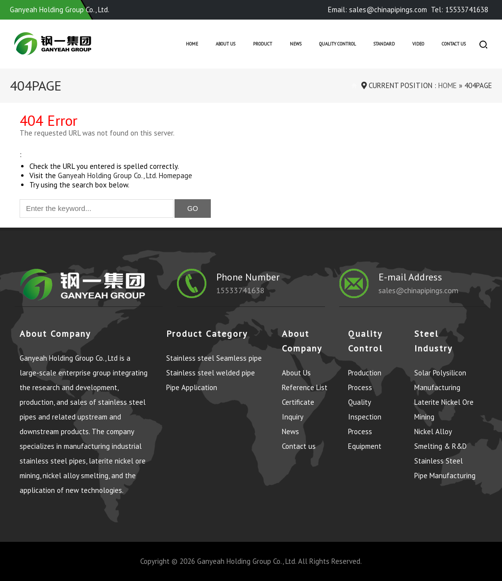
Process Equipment (364, 439)
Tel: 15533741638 (459, 9)
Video (418, 44)
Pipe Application (191, 387)
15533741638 (240, 290)
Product (262, 44)
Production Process (364, 380)
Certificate (298, 402)
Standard (384, 44)
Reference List (304, 387)
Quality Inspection (364, 409)
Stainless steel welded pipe (210, 372)
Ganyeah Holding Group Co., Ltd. (246, 561)
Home (192, 44)
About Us (225, 44)
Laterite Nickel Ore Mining (444, 409)
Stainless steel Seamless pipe (214, 358)
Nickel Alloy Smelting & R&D (440, 439)
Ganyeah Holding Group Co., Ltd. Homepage (125, 175)
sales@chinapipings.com (418, 290)
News (295, 44)
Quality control (337, 44)
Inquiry (292, 416)
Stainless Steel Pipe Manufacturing (445, 468)
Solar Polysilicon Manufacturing (440, 380)
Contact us (454, 44)
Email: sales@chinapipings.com (377, 9)
